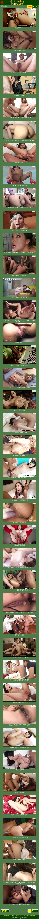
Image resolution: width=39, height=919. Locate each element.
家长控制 (32, 915)
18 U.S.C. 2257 (18, 915)
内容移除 (26, 915)
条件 (11, 915)
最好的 (30, 6)
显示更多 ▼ (5, 911)
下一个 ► (34, 911)
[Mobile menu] (1, 2)
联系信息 (6, 915)
